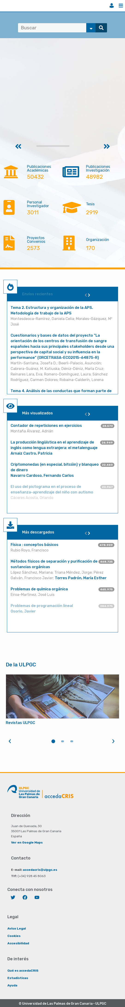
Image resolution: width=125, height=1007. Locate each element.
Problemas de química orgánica (39, 589)
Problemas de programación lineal (42, 606)
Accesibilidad (18, 943)
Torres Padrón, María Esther (81, 578)
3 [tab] (71, 741)
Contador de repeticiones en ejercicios (46, 425)
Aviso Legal (16, 928)
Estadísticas (17, 978)
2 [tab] (62, 741)
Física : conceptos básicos (34, 544)
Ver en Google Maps (27, 842)
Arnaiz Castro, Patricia (31, 453)
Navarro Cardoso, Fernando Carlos (42, 475)
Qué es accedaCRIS (23, 970)
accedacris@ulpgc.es (40, 870)
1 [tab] (53, 741)
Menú (121, 5)
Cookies (14, 936)
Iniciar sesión (111, 5)
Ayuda (12, 985)
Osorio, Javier (23, 611)
